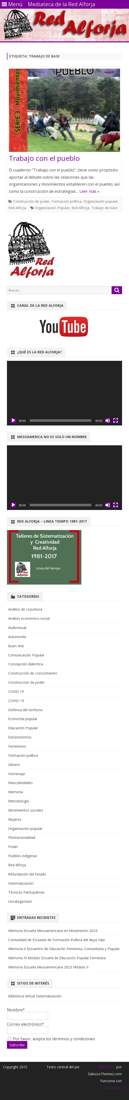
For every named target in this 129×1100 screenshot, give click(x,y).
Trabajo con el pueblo (44, 158)
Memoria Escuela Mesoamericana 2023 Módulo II (48, 967)
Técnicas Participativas (26, 892)
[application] (64, 393)
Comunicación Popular (26, 655)
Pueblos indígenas (22, 855)
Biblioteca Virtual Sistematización (34, 996)
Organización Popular (52, 207)
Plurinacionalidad (21, 837)
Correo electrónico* (27, 1027)
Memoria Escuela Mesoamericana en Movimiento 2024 (52, 930)
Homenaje (16, 773)
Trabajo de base (104, 207)
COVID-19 (16, 700)
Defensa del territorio (25, 709)
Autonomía (17, 636)
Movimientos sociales (25, 810)
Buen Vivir (16, 646)
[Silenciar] (107, 420)
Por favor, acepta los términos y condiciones (51, 1039)
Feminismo (17, 746)
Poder (13, 846)
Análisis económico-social (29, 618)
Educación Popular (23, 728)
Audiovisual (17, 627)
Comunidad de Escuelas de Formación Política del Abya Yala (56, 939)
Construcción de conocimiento (32, 673)
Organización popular (100, 201)
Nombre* (27, 1012)
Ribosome (107, 1067)
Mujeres (14, 819)
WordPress (113, 1087)
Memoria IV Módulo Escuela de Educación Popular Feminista (57, 958)
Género (14, 764)
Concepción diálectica (25, 664)
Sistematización (20, 883)
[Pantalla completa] (115, 420)
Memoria (15, 792)
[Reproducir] (13, 420)
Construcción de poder (31, 201)
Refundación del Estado (27, 874)
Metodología (18, 801)
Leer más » (89, 191)
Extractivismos (20, 737)
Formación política (66, 201)
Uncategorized (20, 901)
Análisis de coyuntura (25, 609)
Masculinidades (20, 782)
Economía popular (22, 718)
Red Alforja (17, 207)
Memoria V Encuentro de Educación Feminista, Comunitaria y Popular (64, 948)
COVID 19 (16, 691)
